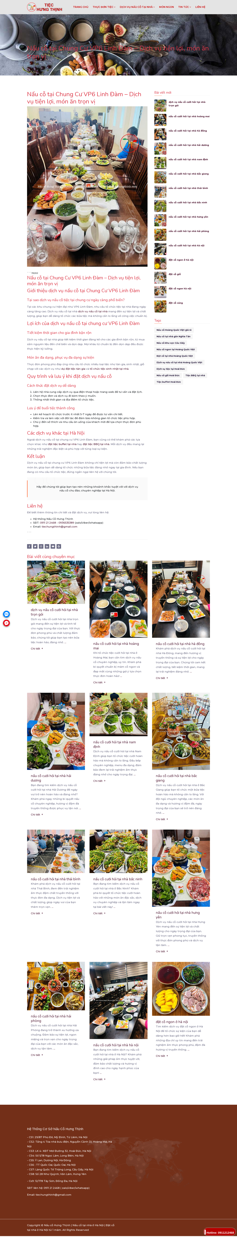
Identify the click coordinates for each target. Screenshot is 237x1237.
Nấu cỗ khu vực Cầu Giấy (171, 343)
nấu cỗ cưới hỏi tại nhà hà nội (187, 245)
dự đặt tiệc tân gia (73, 368)
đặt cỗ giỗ (175, 274)
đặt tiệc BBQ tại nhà (96, 444)
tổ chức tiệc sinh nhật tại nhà (109, 368)
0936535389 (66, 522)
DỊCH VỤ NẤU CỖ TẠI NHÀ (137, 7)
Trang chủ (80, 7)
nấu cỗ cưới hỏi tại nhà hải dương (189, 145)
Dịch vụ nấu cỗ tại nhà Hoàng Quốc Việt (179, 362)
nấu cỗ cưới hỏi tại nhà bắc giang (189, 173)
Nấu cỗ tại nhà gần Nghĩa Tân (173, 336)
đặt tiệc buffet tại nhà (62, 444)
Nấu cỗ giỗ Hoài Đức (168, 375)
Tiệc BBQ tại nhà (195, 375)
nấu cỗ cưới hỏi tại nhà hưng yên (189, 217)
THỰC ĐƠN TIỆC (104, 7)
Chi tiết (37, 648)
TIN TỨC (184, 7)
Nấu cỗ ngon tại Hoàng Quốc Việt (176, 349)
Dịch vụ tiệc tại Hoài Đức (171, 369)
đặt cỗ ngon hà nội (180, 288)
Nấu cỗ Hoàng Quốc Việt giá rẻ (174, 330)
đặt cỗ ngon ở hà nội (181, 260)
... (65, 642)
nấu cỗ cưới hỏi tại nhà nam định (189, 159)
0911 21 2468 (48, 522)
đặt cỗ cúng (176, 303)
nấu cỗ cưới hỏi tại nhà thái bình (188, 188)
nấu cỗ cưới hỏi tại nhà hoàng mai (187, 118)
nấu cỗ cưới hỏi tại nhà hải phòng (189, 231)
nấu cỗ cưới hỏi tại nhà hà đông (188, 130)
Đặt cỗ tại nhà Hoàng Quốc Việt (175, 356)
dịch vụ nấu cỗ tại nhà (92, 311)
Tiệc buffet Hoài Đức (169, 382)
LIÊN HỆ (200, 7)
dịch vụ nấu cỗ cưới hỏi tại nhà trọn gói (187, 103)
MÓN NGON (166, 7)
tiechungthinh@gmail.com (59, 526)
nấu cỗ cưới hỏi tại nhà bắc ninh (188, 202)
